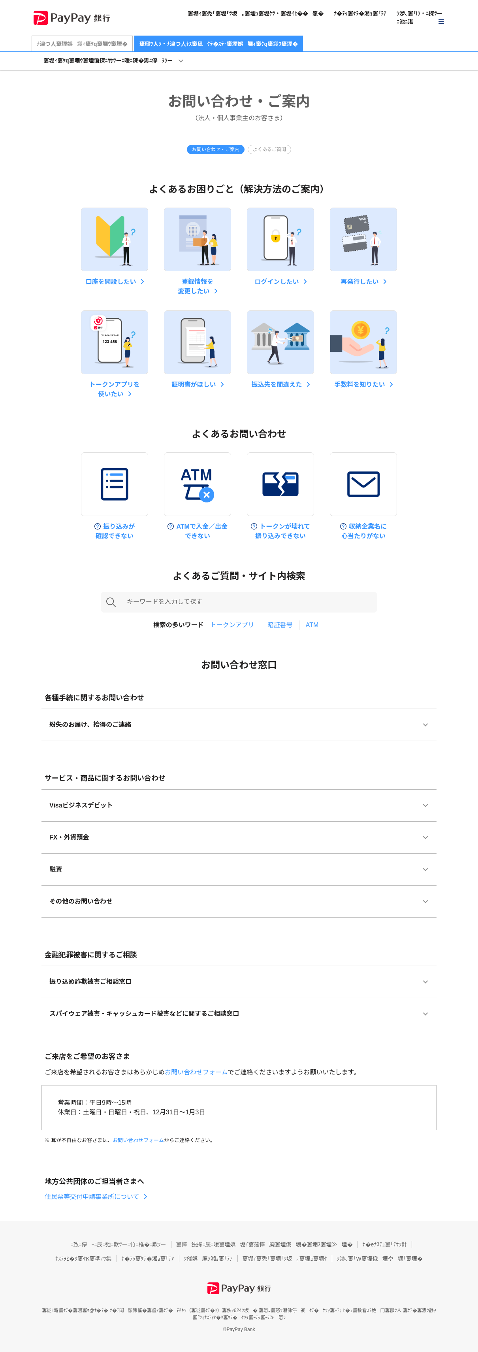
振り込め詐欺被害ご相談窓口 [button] (90, 981)
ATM (312, 625)
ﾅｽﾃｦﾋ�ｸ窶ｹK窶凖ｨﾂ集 (83, 1259)
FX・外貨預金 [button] (69, 837)
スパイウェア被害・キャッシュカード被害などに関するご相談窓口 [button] (144, 1013)
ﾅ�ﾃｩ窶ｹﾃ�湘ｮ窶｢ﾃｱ (360, 13)
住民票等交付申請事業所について (92, 1196)
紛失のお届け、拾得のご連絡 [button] (90, 724)
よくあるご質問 (269, 149)
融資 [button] (55, 869)
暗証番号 (280, 625)
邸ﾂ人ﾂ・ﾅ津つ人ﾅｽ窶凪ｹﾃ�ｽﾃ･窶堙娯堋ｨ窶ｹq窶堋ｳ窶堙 (218, 44)
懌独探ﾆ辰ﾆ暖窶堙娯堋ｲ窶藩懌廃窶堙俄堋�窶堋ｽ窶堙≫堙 (264, 1244)
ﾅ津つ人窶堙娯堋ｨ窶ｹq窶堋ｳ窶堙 (82, 44)
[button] (420, 18)
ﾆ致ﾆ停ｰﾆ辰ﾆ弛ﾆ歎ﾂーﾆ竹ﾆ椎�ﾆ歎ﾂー (118, 1244)
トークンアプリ (232, 625)
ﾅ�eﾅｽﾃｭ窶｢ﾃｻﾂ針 (385, 1244)
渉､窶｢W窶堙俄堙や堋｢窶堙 (380, 1259)
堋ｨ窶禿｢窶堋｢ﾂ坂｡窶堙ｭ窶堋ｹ (285, 1259)
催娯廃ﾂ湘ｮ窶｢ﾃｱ (208, 1259)
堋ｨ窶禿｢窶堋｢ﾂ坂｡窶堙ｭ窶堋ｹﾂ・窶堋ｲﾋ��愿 (256, 13)
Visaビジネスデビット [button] (81, 805)
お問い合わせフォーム (196, 1072)
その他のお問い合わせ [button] (81, 901)
